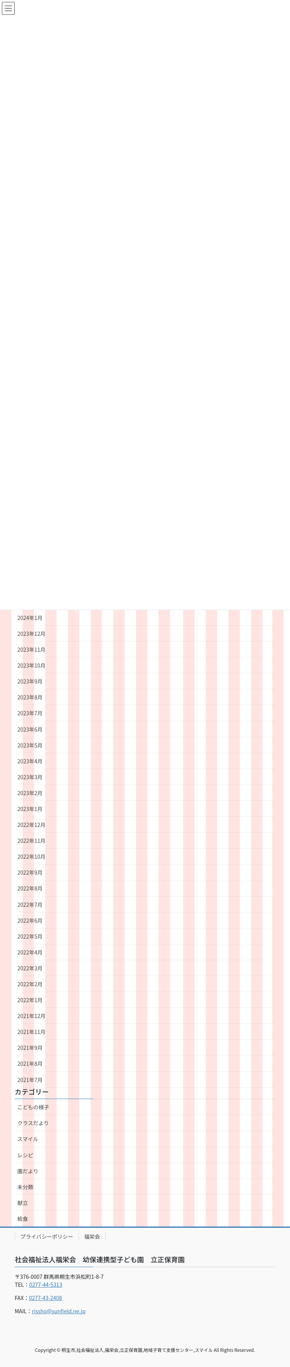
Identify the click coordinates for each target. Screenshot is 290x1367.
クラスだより (33, 1123)
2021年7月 (30, 1080)
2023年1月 (30, 809)
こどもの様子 (33, 1107)
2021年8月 (30, 1063)
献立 (22, 1203)
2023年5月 (30, 745)
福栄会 (92, 1236)
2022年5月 (30, 936)
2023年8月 (30, 697)
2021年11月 (31, 1031)
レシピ (25, 1155)
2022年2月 (30, 984)
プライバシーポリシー (46, 1236)
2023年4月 (30, 761)
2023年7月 (30, 713)
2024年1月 (30, 617)
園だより (28, 1171)
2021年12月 (31, 1016)
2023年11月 (31, 649)
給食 (22, 1218)
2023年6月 (30, 729)
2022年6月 (30, 920)
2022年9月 (30, 872)
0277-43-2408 (45, 1298)
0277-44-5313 (45, 1284)
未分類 (25, 1187)
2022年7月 (30, 904)
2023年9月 (30, 681)
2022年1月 (30, 1000)
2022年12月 (31, 824)
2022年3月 (30, 968)
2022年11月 (31, 840)
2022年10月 (31, 856)
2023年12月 (31, 633)
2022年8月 (30, 888)
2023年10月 (31, 665)
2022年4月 (30, 952)
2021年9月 (30, 1047)
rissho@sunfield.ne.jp (59, 1311)
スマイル (28, 1139)
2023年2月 (30, 793)
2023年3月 (30, 777)
